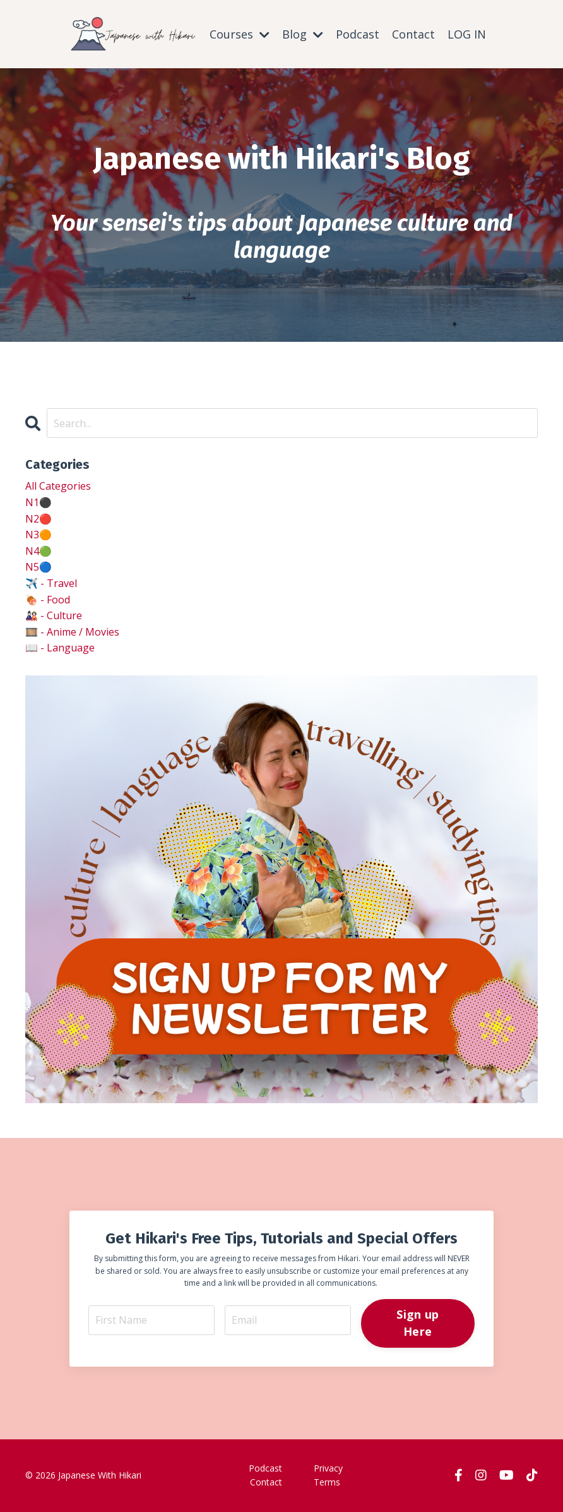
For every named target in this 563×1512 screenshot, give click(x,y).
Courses (240, 34)
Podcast (357, 34)
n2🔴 (38, 519)
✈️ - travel (51, 583)
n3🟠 (38, 534)
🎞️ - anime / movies (72, 632)
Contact (413, 34)
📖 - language (60, 648)
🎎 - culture (53, 615)
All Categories (58, 486)
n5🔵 (38, 567)
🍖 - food (47, 600)
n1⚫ (38, 502)
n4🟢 (38, 551)
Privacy (328, 1468)
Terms (327, 1482)
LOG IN (466, 34)
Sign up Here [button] (417, 1323)
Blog (302, 34)
